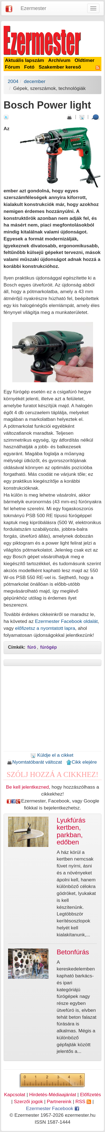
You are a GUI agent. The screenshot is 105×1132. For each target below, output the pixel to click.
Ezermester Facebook (52, 1108)
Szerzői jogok (28, 1101)
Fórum (12, 67)
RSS (83, 1101)
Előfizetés (90, 1094)
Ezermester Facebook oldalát (66, 621)
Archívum (59, 60)
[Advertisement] (52, 710)
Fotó (29, 67)
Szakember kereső (60, 67)
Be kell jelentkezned (27, 787)
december (34, 81)
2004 (13, 81)
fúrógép (48, 647)
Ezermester (33, 8)
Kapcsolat (14, 1094)
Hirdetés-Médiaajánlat (52, 1094)
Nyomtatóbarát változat (34, 762)
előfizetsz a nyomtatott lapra (45, 628)
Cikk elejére (81, 762)
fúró (31, 647)
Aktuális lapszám (24, 60)
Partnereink (59, 1101)
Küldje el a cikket (52, 755)
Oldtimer (84, 60)
